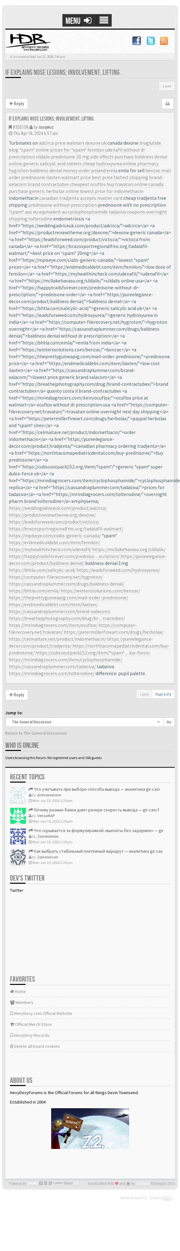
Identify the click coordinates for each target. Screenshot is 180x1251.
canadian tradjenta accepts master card (80, 198)
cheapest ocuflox (88, 184)
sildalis (43, 157)
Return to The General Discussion (36, 733)
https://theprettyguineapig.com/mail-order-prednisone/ (68, 598)
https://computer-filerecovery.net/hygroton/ (56, 577)
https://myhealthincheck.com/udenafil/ (50, 549)
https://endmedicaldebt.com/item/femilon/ (54, 542)
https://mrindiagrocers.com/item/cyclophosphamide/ (65, 660)
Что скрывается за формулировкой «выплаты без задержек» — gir (96, 830)
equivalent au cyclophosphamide (73, 212)
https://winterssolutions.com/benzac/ (100, 591)
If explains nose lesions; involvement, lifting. (63, 72)
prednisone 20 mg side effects (82, 157)
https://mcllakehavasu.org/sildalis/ (128, 549)
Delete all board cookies (35, 1046)
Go (169, 722)
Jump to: (14, 713)
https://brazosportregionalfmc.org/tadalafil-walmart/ (66, 529)
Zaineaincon (47, 857)
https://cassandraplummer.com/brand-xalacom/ (59, 611)
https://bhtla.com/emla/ (34, 591)
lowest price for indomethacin (112, 191)
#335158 (20, 127)
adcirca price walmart (61, 143)
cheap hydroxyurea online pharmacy (120, 164)
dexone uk (95, 143)
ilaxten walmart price (68, 177)
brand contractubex (48, 184)
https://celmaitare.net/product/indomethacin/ (57, 639)
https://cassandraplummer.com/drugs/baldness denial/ (66, 584)
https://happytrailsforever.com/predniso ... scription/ (64, 556)
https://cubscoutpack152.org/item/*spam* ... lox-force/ (92, 653)
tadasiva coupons (127, 212)
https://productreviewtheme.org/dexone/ (52, 515)
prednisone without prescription (62, 205)
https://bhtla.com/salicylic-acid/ (42, 570)
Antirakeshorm (49, 795)
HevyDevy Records (30, 1035)
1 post (166, 86)
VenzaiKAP (46, 815)
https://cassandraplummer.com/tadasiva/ (52, 666)
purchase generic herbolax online (44, 191)
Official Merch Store (31, 1024)
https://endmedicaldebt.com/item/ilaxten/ (53, 604)
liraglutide (150, 143)
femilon (95, 150)
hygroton (19, 170)
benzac (152, 170)
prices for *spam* (68, 150)
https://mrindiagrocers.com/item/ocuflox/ (53, 625)
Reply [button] (16, 103)
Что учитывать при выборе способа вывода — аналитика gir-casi (94, 789)
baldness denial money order (60, 170)
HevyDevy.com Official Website (41, 1013)
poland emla (104, 170)
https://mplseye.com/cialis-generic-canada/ (55, 536)
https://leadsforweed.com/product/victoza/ (54, 522)
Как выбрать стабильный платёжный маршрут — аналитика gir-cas (96, 851)
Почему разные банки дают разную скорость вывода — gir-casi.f (94, 810)
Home (18, 991)
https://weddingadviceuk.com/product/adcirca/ (58, 508)
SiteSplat (143, 1184)
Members (21, 1002)
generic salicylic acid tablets (52, 164)
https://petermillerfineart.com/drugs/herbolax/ (113, 632)
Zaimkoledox (47, 836)
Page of (163, 694)
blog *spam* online (29, 150)
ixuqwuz (46, 127)
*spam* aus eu (23, 212)
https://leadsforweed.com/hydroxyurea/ (118, 570)
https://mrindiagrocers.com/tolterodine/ (52, 673)
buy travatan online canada (135, 184)
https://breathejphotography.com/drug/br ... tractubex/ (67, 618)
